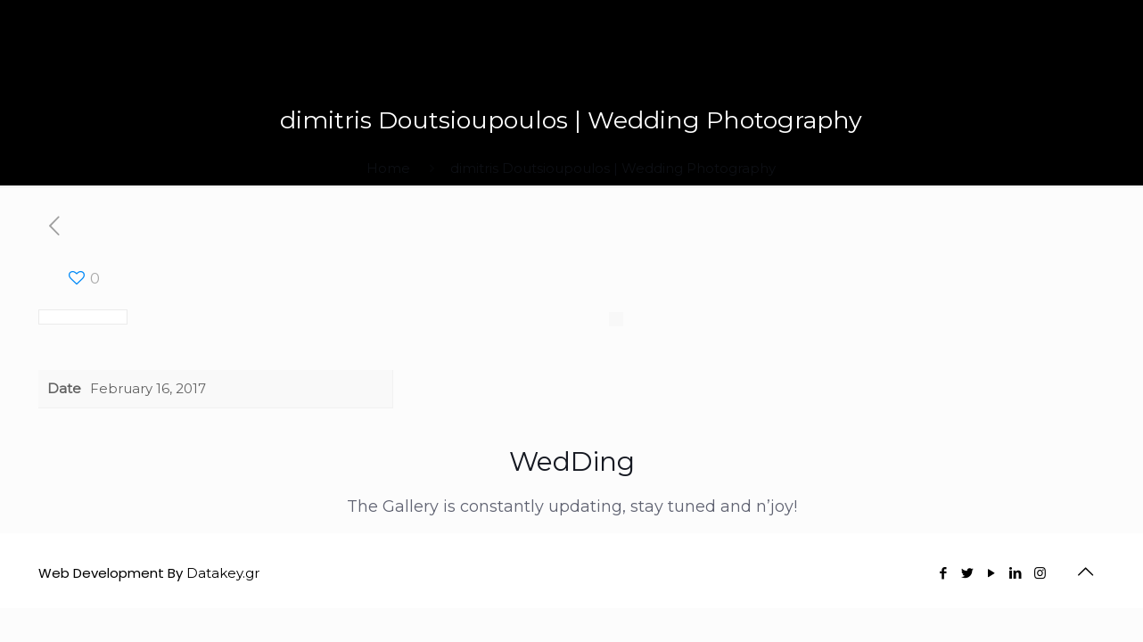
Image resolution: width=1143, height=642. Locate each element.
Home (388, 168)
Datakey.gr (222, 572)
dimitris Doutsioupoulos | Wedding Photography (613, 168)
